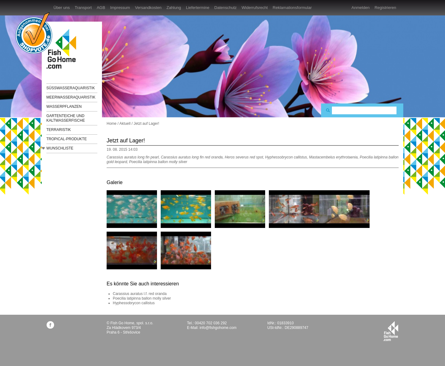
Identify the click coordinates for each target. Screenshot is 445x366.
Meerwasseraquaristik (70, 97)
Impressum (120, 7)
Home (112, 123)
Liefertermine (198, 7)
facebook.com (50, 325)
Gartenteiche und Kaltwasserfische (65, 118)
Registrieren (385, 7)
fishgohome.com (391, 331)
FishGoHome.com (63, 48)
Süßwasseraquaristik (70, 88)
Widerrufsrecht (255, 7)
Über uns (61, 7)
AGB (101, 7)
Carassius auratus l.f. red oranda (140, 294)
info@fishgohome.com (218, 328)
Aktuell (124, 123)
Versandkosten (148, 7)
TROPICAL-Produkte (66, 139)
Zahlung (174, 7)
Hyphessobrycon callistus (134, 303)
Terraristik (58, 130)
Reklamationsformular (292, 7)
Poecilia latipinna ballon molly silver (142, 298)
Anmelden (360, 7)
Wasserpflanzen (64, 106)
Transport (83, 7)
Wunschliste (59, 148)
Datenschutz (225, 7)
